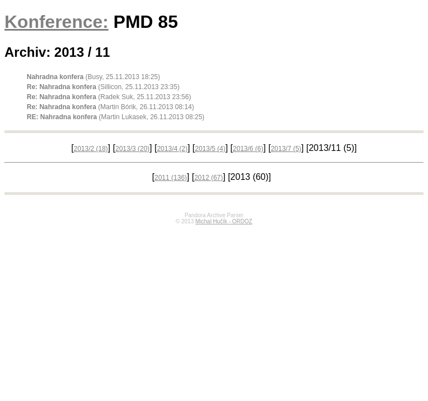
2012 (208, 178)
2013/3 (132, 149)
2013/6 (248, 149)
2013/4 (172, 149)
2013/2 (91, 149)
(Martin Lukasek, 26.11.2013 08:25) (116, 117)
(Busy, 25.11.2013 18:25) (93, 77)
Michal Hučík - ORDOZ (223, 221)
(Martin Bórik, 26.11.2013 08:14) (110, 107)
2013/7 (286, 149)
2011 (170, 178)
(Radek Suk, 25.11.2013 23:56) (109, 97)
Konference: (56, 22)
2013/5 (210, 149)
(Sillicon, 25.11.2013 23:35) (103, 87)
